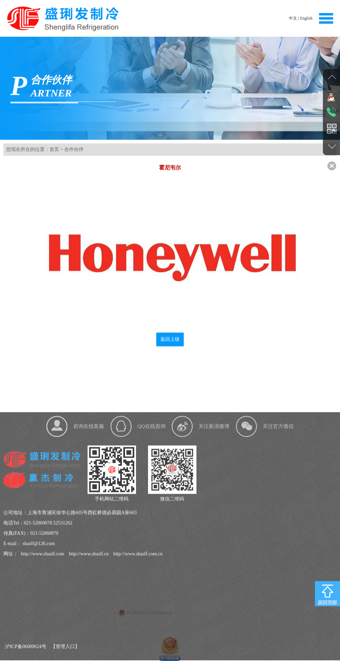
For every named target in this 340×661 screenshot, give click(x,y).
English (306, 18)
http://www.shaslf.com (42, 625)
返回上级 (170, 347)
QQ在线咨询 (151, 497)
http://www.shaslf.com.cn (137, 625)
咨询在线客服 (88, 497)
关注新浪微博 (214, 497)
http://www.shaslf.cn (88, 625)
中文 (293, 18)
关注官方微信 (278, 497)
